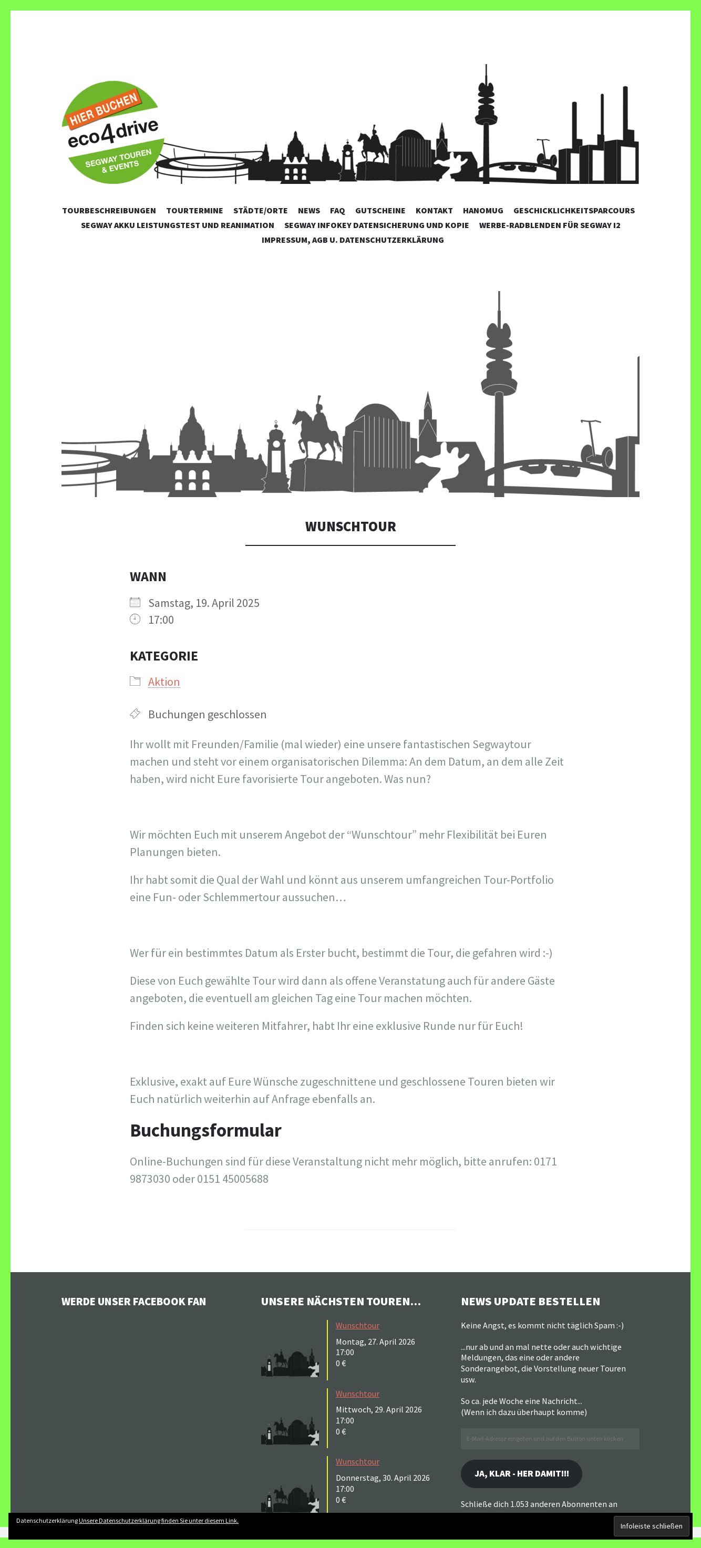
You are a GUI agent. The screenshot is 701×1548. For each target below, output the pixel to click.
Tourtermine (194, 210)
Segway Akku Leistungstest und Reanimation (177, 225)
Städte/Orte (260, 210)
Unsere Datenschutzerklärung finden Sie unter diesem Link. (159, 1520)
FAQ (337, 210)
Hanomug (483, 210)
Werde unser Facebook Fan (140, 1301)
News (309, 210)
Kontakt (434, 210)
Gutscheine (380, 210)
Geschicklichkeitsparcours (574, 210)
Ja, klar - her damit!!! (526, 1474)
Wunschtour (357, 1325)
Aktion (164, 681)
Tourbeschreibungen (109, 210)
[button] (350, 394)
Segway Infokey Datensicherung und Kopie (376, 225)
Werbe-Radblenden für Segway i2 (550, 225)
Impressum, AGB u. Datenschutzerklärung (353, 239)
